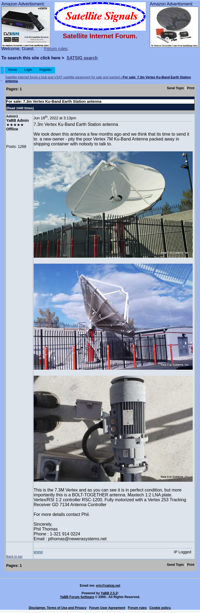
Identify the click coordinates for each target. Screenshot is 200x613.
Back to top (14, 556)
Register (45, 70)
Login (28, 70)
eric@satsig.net (108, 586)
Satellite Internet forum (21, 77)
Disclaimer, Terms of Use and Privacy (58, 608)
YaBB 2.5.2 (109, 593)
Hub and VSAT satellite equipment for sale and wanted (80, 77)
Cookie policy (160, 608)
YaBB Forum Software (77, 597)
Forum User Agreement (107, 608)
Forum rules (55, 48)
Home (13, 70)
